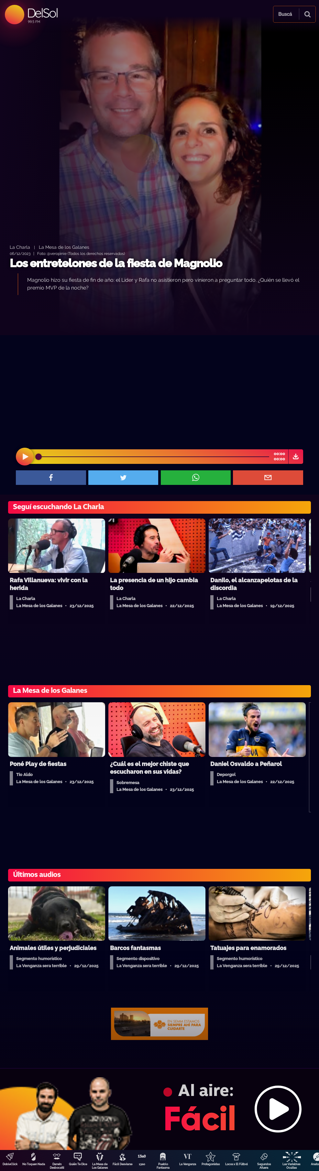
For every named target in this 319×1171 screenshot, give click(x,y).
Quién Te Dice (78, 1164)
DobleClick (10, 1164)
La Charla (20, 247)
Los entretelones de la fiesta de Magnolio (116, 263)
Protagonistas (211, 1164)
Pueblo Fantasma (163, 1166)
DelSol (42, 12)
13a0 (142, 1164)
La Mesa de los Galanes (64, 247)
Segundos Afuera (264, 1166)
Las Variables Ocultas (291, 1166)
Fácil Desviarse (122, 1164)
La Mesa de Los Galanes (100, 1166)
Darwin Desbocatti (57, 1166)
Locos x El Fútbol (236, 1164)
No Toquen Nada (33, 1164)
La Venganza (187, 1164)
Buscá (285, 14)
